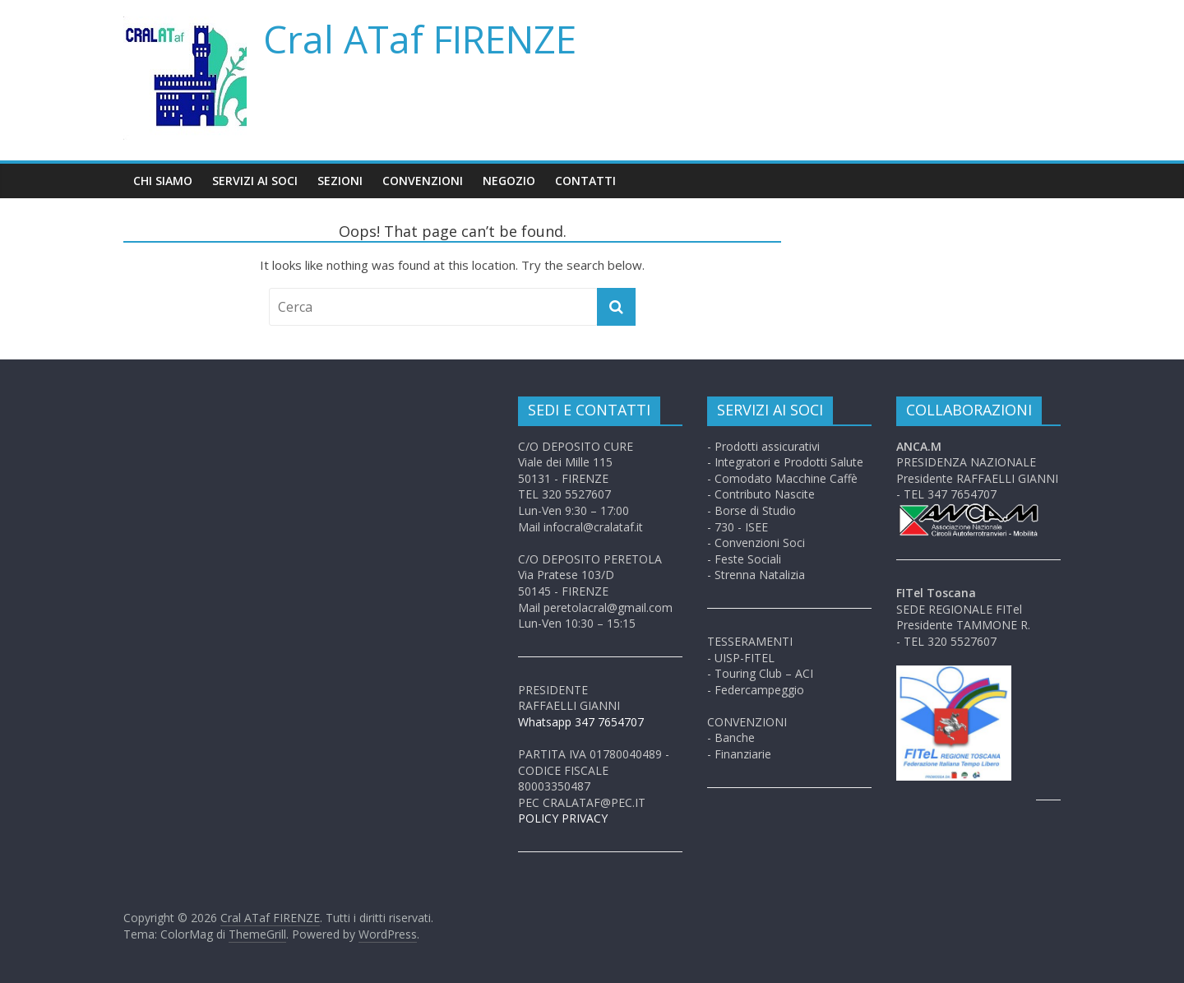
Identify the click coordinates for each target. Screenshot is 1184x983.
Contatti (585, 180)
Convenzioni (422, 180)
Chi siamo (162, 180)
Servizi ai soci (255, 180)
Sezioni (340, 180)
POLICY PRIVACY (563, 818)
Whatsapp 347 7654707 (581, 722)
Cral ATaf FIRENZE (419, 38)
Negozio (509, 180)
